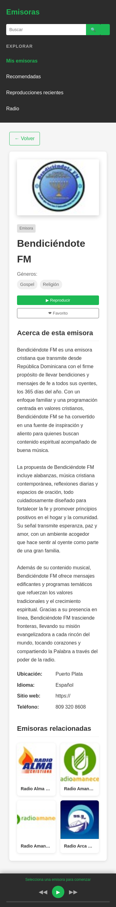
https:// (62, 695)
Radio (12, 108)
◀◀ (43, 892)
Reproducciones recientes (34, 92)
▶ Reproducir (58, 300)
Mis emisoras (21, 60)
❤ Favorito (58, 313)
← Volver (25, 138)
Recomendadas (23, 76)
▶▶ (73, 892)
